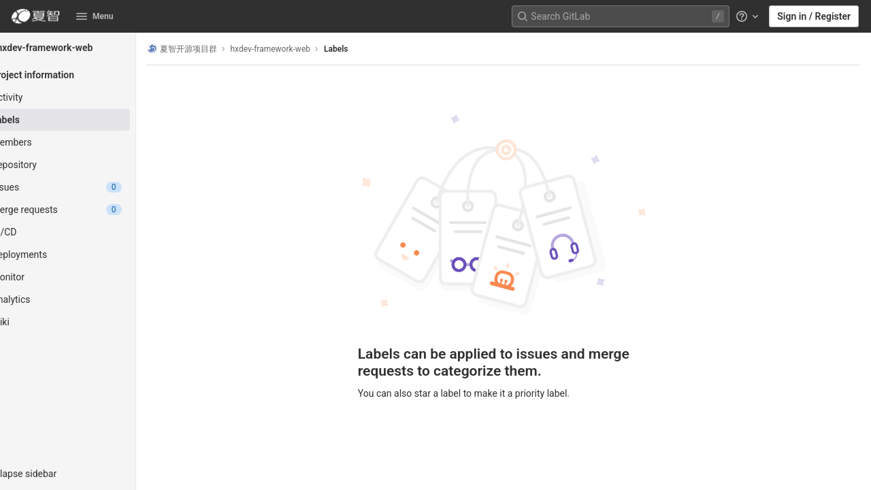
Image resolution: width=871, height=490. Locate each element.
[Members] (86, 142)
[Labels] (86, 120)
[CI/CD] (86, 232)
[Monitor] (86, 277)
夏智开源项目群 (220, 49)
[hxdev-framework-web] (87, 47)
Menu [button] (94, 16)
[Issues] (86, 187)
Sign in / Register (814, 16)
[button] (87, 473)
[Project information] (86, 75)
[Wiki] (86, 322)
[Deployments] (86, 254)
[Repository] (86, 165)
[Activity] (86, 97)
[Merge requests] (86, 209)
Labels (375, 49)
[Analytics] (86, 299)
